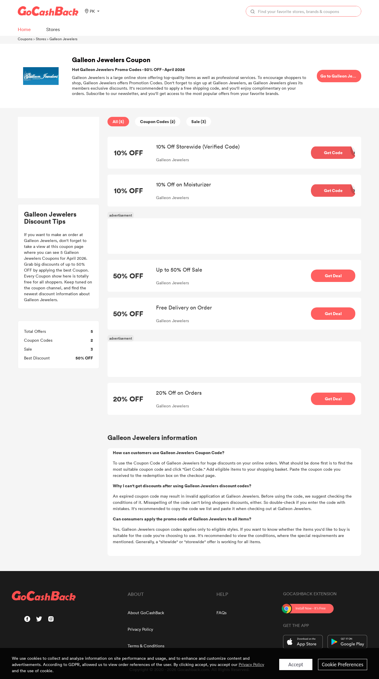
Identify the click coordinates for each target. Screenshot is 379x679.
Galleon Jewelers (63, 38)
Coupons (25, 38)
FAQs (221, 612)
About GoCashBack (146, 612)
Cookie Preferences (342, 664)
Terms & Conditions (146, 646)
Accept (295, 664)
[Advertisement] (59, 158)
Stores (41, 38)
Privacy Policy (140, 629)
